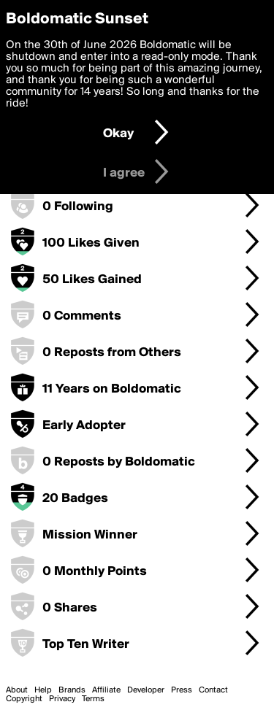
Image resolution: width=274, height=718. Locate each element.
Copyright (24, 699)
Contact (213, 690)
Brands (71, 690)
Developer (145, 690)
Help (43, 690)
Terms (93, 699)
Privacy (62, 699)
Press (181, 690)
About (17, 690)
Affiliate (106, 690)
